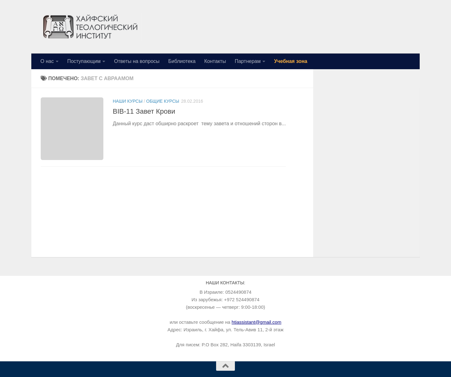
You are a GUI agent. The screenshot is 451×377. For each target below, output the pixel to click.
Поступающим (84, 61)
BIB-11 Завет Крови (144, 111)
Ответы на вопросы (136, 61)
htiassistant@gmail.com (257, 322)
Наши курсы (128, 101)
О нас (47, 61)
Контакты (215, 61)
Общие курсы (162, 101)
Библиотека (181, 61)
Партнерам (248, 61)
